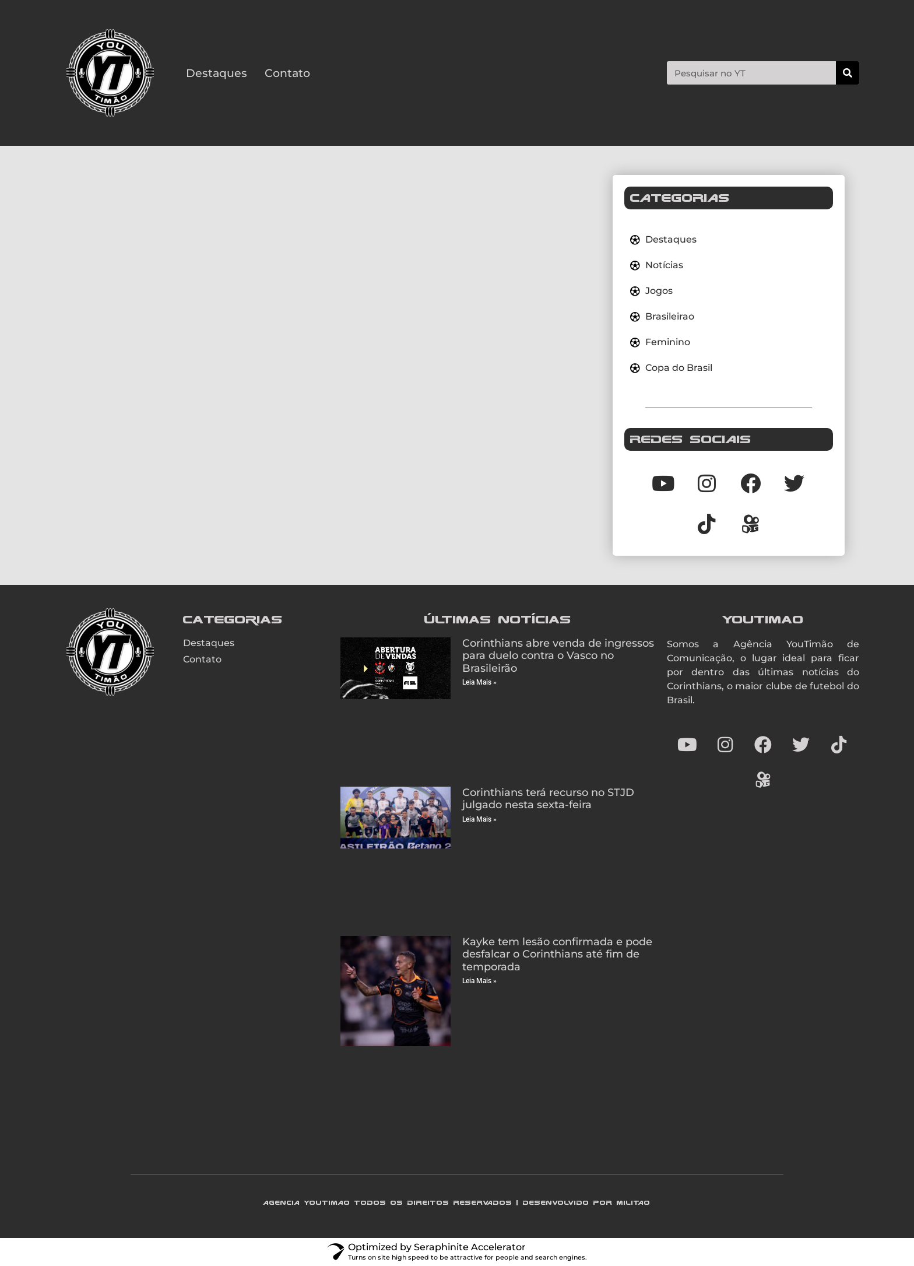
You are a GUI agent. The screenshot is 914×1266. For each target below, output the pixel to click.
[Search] (847, 73)
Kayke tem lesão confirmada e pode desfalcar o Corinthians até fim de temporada (557, 954)
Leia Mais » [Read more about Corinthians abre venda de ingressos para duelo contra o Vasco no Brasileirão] (479, 682)
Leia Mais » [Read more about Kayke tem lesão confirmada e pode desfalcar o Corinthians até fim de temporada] (479, 981)
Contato (287, 73)
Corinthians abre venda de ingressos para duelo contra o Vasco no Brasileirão (558, 656)
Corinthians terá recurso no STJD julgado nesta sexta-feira (548, 799)
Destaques (216, 73)
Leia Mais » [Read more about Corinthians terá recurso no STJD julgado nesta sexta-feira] (479, 819)
